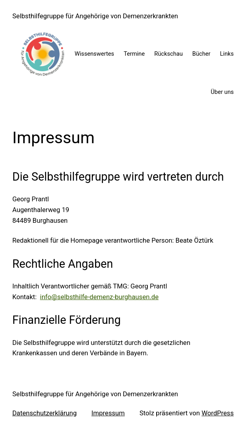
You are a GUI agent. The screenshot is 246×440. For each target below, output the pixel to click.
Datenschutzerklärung (44, 413)
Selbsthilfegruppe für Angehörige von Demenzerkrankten (95, 16)
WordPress (217, 413)
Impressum (108, 413)
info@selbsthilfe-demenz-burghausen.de (99, 297)
